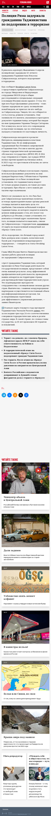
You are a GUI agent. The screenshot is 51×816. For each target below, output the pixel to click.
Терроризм (41, 30)
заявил (37, 310)
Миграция (5, 33)
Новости (5, 11)
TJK (13, 7)
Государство (32, 30)
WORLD (29, 7)
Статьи (15, 11)
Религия (20, 33)
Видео (24, 11)
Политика (34, 33)
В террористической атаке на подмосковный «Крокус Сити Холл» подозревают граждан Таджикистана (23, 353)
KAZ (3, 7)
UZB (23, 7)
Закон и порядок (20, 30)
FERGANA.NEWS (25, 2)
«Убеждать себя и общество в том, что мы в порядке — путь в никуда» (39, 760)
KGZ (8, 7)
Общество (12, 33)
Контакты (5, 809)
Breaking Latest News (26, 87)
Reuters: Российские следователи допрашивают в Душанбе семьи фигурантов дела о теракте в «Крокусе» (24, 375)
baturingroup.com (22, 814)
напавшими (43, 224)
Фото (33, 11)
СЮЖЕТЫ (43, 11)
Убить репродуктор (12, 756)
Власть (26, 33)
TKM (18, 7)
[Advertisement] (25, 431)
